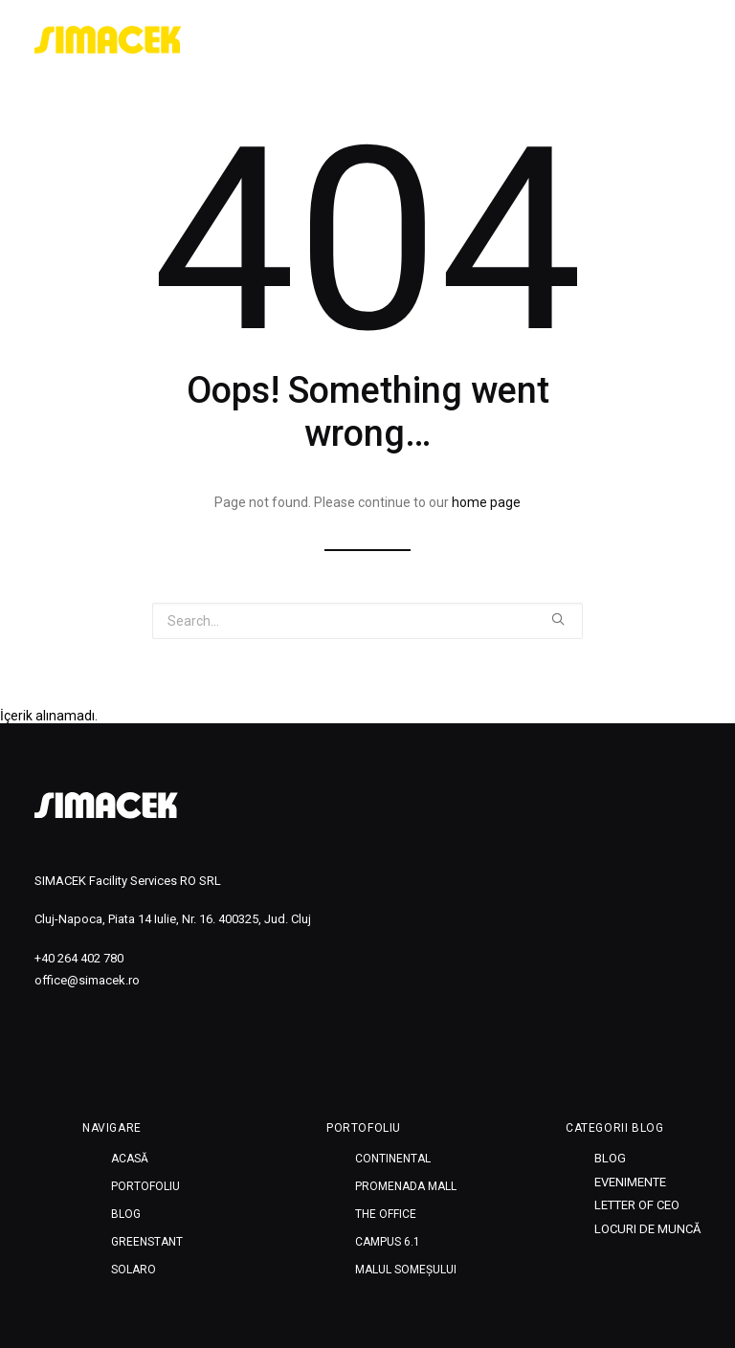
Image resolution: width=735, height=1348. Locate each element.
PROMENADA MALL (406, 1186)
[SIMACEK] (108, 40)
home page (486, 502)
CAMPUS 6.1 (387, 1242)
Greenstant (147, 1242)
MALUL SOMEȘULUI (406, 1269)
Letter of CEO (636, 1205)
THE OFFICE (385, 1214)
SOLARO (133, 1269)
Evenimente (630, 1182)
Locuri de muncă (647, 1229)
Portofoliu (145, 1186)
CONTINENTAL (393, 1158)
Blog (126, 1214)
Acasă (129, 1158)
